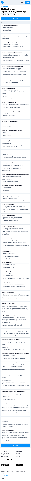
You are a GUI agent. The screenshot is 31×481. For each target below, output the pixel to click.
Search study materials (5, 453)
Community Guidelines (5, 456)
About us (17, 471)
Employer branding (19, 454)
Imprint (12, 471)
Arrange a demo (18, 456)
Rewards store (3, 454)
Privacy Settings (23, 471)
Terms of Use (3, 471)
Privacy (8, 471)
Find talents (18, 453)
